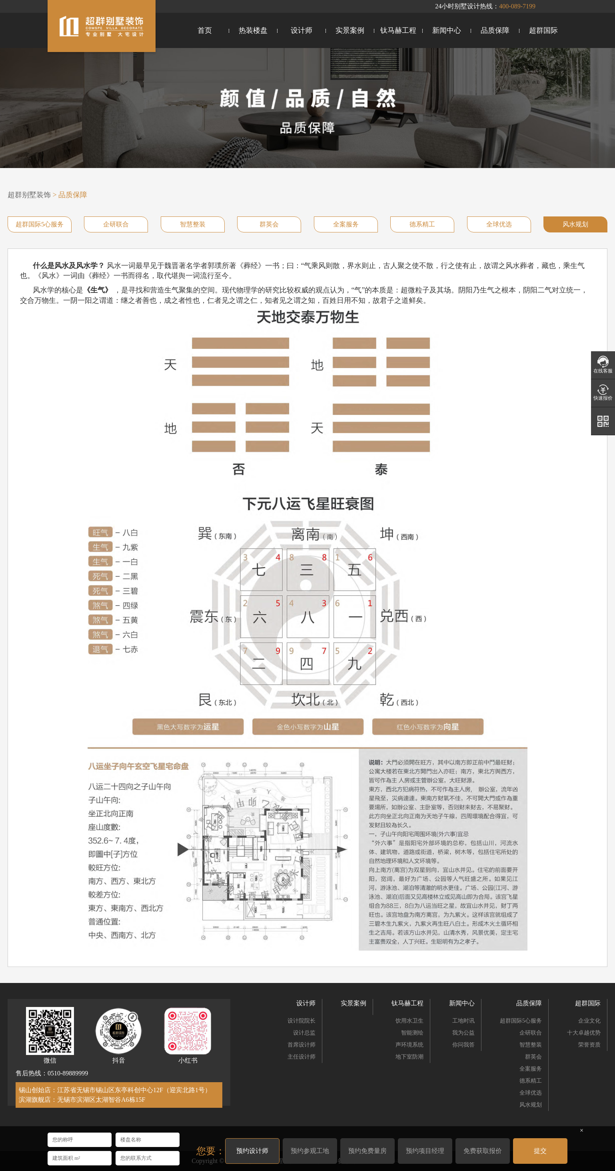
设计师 (301, 30)
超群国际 (543, 30)
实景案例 (349, 30)
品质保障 (495, 30)
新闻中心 (446, 30)
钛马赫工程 (398, 30)
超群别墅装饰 (29, 195)
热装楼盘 (253, 30)
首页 (205, 30)
